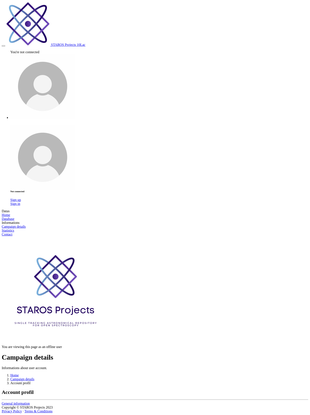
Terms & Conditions (38, 411)
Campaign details (14, 226)
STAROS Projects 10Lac (45, 45)
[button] (42, 117)
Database (8, 219)
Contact (7, 234)
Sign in (15, 204)
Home (6, 215)
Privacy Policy (12, 411)
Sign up (15, 200)
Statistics (8, 230)
